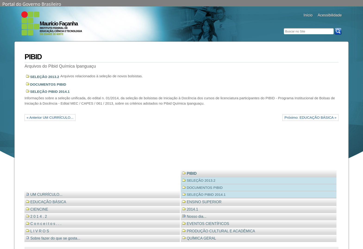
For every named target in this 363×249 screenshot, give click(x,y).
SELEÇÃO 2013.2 (44, 77)
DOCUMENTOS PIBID (48, 84)
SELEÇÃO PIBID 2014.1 (50, 91)
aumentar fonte (326, 21)
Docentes (308, 21)
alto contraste (320, 21)
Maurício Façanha (59, 24)
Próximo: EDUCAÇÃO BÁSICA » (310, 117)
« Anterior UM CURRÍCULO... (50, 117)
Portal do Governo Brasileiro (31, 3)
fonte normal (332, 21)
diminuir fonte (338, 21)
